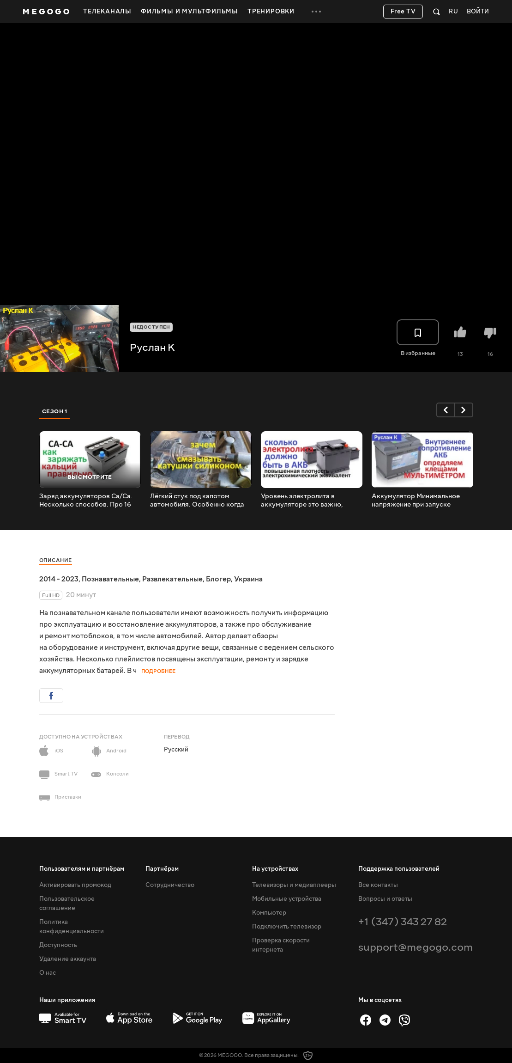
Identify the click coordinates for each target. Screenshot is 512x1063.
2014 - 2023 (58, 579)
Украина (248, 579)
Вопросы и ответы (385, 899)
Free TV (403, 11)
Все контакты (378, 885)
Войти (478, 12)
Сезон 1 (55, 411)
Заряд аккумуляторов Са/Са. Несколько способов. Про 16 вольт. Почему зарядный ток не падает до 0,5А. (88, 500)
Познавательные (110, 579)
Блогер (218, 579)
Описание (55, 560)
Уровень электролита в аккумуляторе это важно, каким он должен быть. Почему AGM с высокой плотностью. (310, 500)
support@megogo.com (415, 947)
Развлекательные (172, 579)
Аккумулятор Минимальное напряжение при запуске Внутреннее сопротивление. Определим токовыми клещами (422, 500)
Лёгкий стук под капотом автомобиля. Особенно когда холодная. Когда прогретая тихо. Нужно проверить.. (197, 500)
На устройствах (275, 869)
